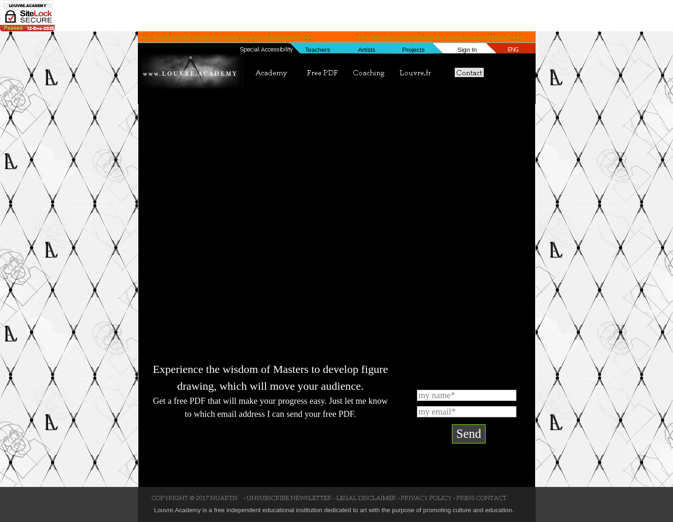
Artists (366, 49)
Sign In (467, 49)
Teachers (317, 49)
